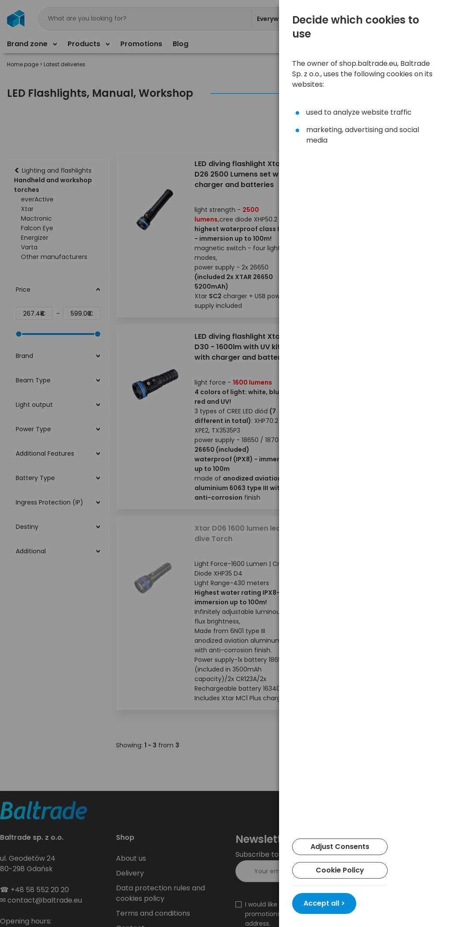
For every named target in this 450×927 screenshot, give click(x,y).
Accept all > (324, 903)
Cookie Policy (340, 870)
